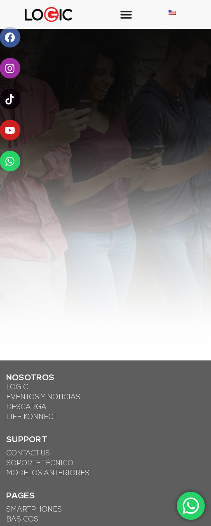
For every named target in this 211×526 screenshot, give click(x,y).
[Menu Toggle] (126, 14)
